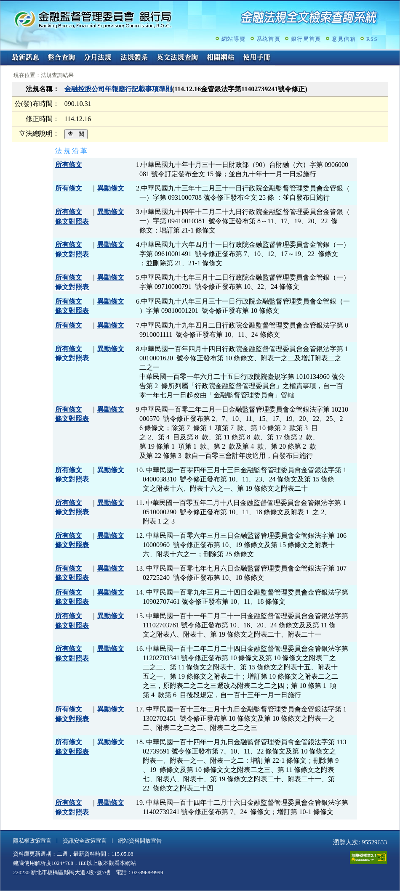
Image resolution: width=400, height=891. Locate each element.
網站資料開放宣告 (140, 841)
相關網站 (221, 58)
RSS (372, 39)
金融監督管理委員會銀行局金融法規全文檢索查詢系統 (93, 19)
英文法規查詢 (177, 58)
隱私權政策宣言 (32, 841)
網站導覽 (233, 39)
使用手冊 (257, 58)
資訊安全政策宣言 (85, 841)
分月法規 (98, 58)
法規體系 (134, 58)
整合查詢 (61, 58)
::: (3, 53)
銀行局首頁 (306, 39)
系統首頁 (268, 39)
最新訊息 (25, 58)
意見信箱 (344, 39)
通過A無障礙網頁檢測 (368, 857)
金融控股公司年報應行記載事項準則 (118, 89)
